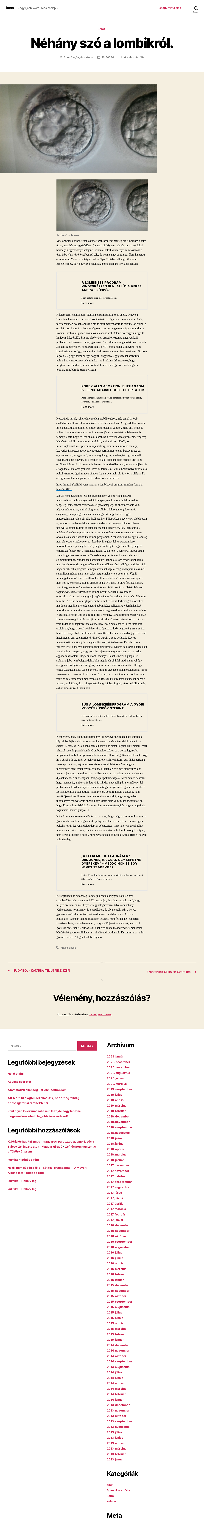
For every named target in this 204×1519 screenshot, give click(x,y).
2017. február (117, 1218)
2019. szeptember (121, 1093)
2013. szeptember (121, 1425)
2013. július (116, 1436)
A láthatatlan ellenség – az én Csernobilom (41, 1093)
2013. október (118, 1419)
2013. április (116, 1447)
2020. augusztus (120, 1076)
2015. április (116, 1327)
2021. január (116, 1060)
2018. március (118, 1158)
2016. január (116, 1283)
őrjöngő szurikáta (82, 58)
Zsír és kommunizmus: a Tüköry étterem (39, 1155)
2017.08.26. (108, 58)
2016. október (118, 1240)
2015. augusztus (120, 1311)
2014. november (119, 1354)
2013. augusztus (120, 1430)
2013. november (119, 1414)
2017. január (116, 1223)
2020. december (120, 1065)
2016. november (119, 1234)
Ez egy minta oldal (170, 7)
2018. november (119, 1125)
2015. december (119, 1289)
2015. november (119, 1294)
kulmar (112, 1505)
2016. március (118, 1272)
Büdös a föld (33, 1163)
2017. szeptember (121, 1185)
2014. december (120, 1349)
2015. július (116, 1316)
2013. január (116, 1463)
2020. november (119, 1071)
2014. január (116, 1403)
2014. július (116, 1376)
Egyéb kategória (120, 1494)
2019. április (116, 1104)
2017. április (116, 1207)
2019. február (117, 1115)
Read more (89, 303)
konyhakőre (63, 352)
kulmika (14, 1163)
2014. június (116, 1381)
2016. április (116, 1267)
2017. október (117, 1180)
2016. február (117, 1278)
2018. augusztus (120, 1136)
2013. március (118, 1452)
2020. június (116, 1082)
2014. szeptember (121, 1365)
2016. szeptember (121, 1245)
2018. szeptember (121, 1131)
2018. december (120, 1120)
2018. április (116, 1153)
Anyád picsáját (69, 951)
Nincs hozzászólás (134, 58)
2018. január (116, 1163)
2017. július (115, 1196)
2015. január (116, 1343)
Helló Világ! (17, 1077)
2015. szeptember (121, 1305)
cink (110, 1488)
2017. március (117, 1213)
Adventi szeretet (21, 1085)
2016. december (119, 1229)
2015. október (118, 1300)
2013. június (116, 1441)
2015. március (118, 1332)
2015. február (117, 1338)
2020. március (118, 1087)
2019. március (118, 1109)
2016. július (116, 1256)
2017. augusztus (119, 1191)
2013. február (117, 1457)
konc (10, 8)
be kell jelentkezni (100, 1018)
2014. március (118, 1392)
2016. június (116, 1261)
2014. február (117, 1398)
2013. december (119, 1409)
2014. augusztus (120, 1370)
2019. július (116, 1098)
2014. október (118, 1359)
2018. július (116, 1142)
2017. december (119, 1169)
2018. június (116, 1147)
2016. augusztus (120, 1251)
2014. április (116, 1387)
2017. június (116, 1202)
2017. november (119, 1174)
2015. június (116, 1321)
